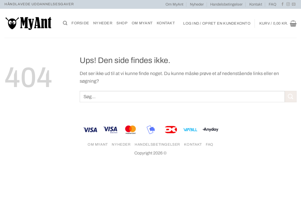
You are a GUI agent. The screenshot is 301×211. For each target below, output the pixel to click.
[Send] (291, 96)
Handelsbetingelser (226, 4)
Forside (80, 23)
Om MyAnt (174, 4)
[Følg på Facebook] (282, 4)
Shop (122, 23)
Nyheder (197, 4)
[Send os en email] (293, 4)
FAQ (272, 4)
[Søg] (65, 23)
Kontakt (255, 4)
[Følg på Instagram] (288, 4)
